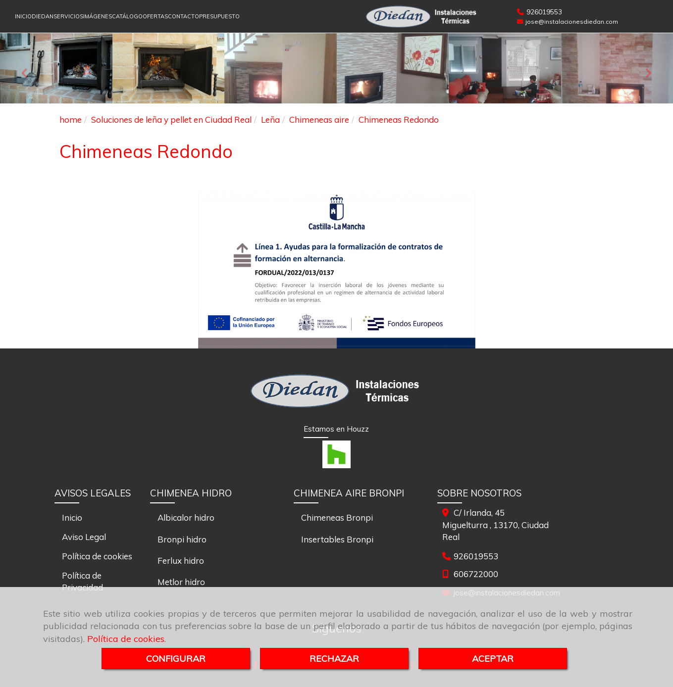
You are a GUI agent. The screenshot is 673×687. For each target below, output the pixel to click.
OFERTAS (155, 16)
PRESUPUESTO (219, 16)
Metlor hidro (181, 582)
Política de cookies (125, 638)
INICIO (23, 16)
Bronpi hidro (182, 539)
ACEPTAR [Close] (493, 658)
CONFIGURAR (176, 658)
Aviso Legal (84, 537)
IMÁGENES (97, 16)
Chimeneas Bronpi (337, 517)
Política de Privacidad (82, 581)
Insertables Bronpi (337, 539)
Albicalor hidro (185, 517)
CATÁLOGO (127, 16)
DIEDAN (42, 16)
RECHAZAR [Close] (334, 658)
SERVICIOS (68, 16)
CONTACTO (183, 16)
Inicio (72, 517)
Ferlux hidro (180, 560)
